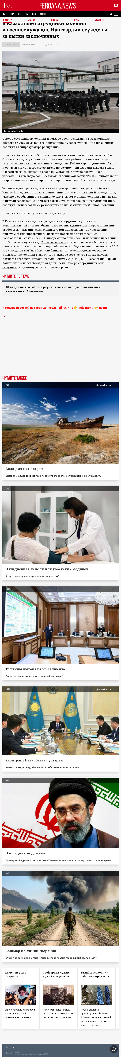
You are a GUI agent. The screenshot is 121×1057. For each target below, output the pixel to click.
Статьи (31, 19)
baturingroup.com (35, 1054)
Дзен (102, 307)
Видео (54, 19)
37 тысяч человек (53, 242)
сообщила (9, 147)
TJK (19, 14)
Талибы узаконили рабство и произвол (95, 974)
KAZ (5, 14)
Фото (76, 19)
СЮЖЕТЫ (99, 19)
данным (45, 196)
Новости (7, 19)
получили (9, 267)
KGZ (12, 14)
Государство (47, 44)
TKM (26, 14)
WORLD (42, 14)
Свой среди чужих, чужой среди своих (57, 974)
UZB (34, 14)
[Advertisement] (60, 351)
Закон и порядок (30, 44)
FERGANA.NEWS (57, 6)
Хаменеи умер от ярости (15, 974)
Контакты (10, 1047)
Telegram (84, 307)
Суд (57, 44)
